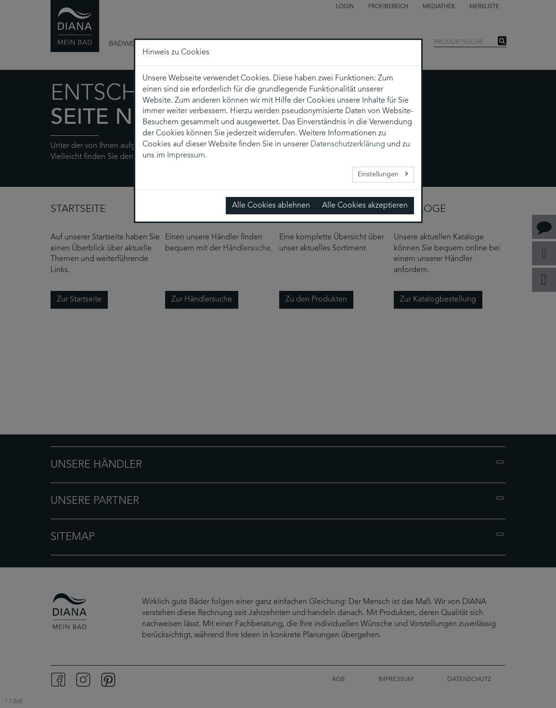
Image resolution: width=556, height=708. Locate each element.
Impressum (186, 155)
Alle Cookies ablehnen (271, 206)
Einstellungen (379, 174)
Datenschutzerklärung (347, 144)
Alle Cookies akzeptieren (365, 206)
